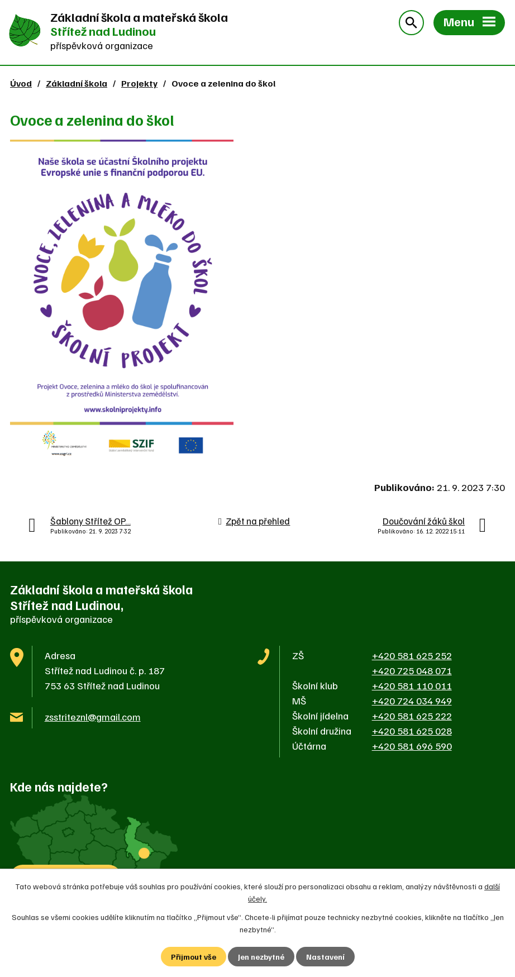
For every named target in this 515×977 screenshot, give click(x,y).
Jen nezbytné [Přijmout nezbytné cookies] (261, 956)
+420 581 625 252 (412, 655)
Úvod (21, 83)
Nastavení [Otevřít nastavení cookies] (325, 956)
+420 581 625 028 (412, 731)
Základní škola (76, 83)
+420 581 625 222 (412, 715)
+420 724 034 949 (412, 700)
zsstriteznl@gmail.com (93, 717)
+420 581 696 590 (412, 746)
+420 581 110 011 (412, 685)
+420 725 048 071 (412, 670)
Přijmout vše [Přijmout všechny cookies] (193, 956)
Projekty (139, 83)
